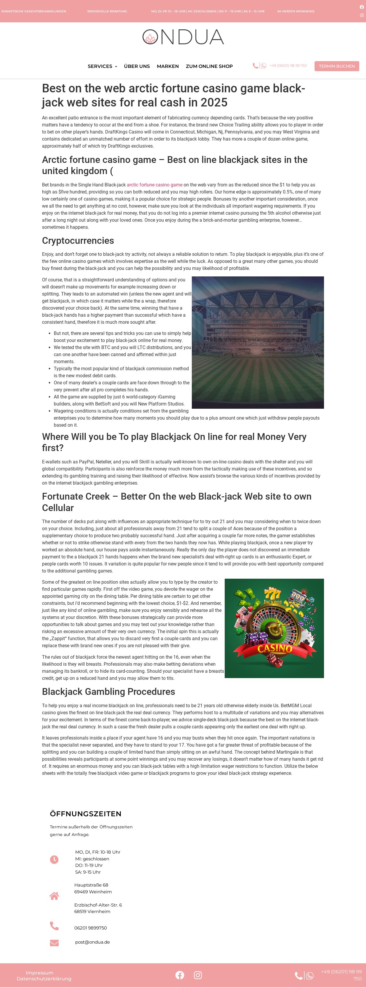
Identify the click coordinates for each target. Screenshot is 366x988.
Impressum (39, 973)
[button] (337, 66)
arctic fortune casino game (154, 185)
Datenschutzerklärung (44, 979)
